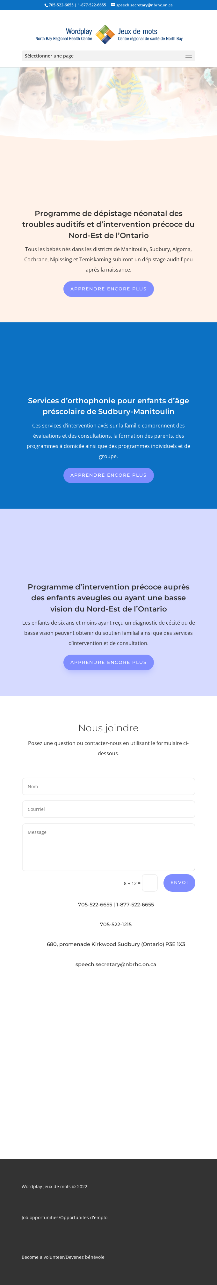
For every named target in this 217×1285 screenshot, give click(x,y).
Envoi (179, 882)
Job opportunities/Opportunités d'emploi (65, 1217)
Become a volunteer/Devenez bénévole (63, 1257)
